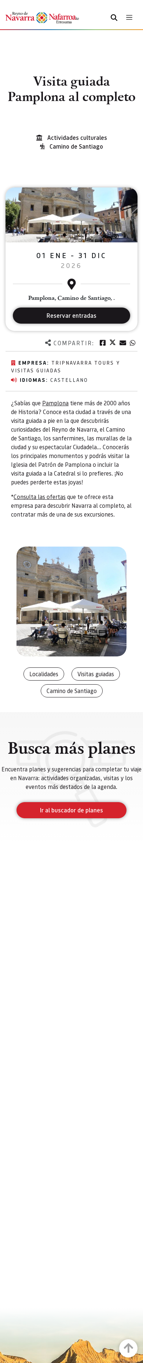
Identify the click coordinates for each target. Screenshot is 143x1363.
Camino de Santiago (76, 146)
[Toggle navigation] (129, 17)
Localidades (43, 674)
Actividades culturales (77, 137)
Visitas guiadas (95, 674)
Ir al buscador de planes (71, 810)
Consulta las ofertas (40, 496)
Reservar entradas (71, 315)
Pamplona (55, 403)
